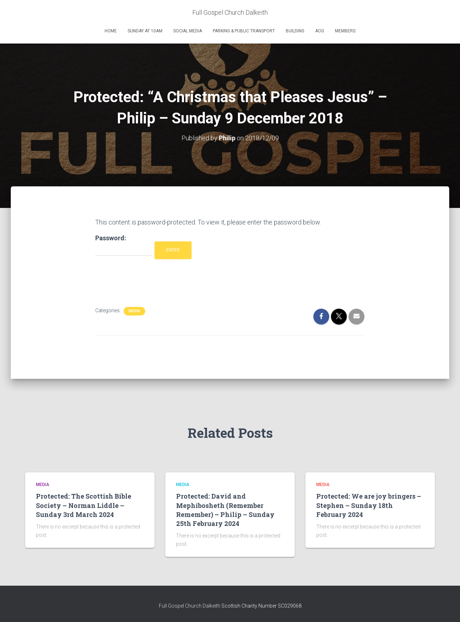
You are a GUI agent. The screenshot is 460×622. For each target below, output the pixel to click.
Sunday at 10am (145, 30)
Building (295, 30)
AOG (319, 30)
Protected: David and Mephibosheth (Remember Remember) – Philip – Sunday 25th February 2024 (225, 510)
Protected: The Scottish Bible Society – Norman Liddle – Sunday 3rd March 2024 (83, 505)
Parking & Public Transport (244, 30)
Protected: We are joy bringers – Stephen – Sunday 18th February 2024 (368, 505)
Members (345, 30)
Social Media (187, 30)
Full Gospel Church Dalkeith (190, 606)
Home (111, 30)
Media (134, 311)
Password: (124, 245)
